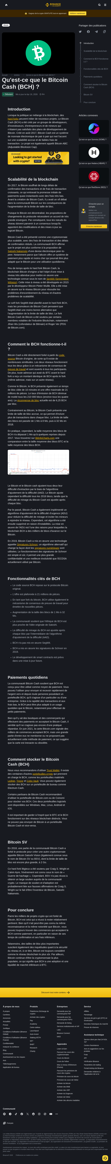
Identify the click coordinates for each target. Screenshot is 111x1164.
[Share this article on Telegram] (96, 31)
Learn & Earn (62, 1049)
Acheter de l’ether (63, 1097)
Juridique (6, 1028)
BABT (32, 1044)
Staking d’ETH (35, 1038)
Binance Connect (63, 1033)
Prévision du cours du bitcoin (68, 1076)
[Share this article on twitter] (80, 31)
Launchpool (34, 1031)
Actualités (6, 1021)
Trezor (19, 781)
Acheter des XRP (63, 1090)
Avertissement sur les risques (14, 1057)
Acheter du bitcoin (64, 1083)
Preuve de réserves (91, 1027)
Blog (4, 1050)
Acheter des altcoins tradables (68, 1100)
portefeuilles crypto (43, 774)
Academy (33, 1024)
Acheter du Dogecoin (65, 1094)
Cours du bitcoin (63, 1058)
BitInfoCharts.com (45, 438)
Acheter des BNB (63, 1087)
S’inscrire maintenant (94, 226)
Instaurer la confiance (11, 1047)
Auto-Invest (34, 1034)
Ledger (11, 781)
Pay (31, 1020)
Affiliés (86, 1011)
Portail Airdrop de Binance (94, 1068)
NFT (31, 1041)
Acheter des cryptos (37, 1017)
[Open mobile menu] (105, 5)
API (85, 1058)
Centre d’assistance (91, 1045)
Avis (4, 1060)
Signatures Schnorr (27, 544)
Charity (32, 1051)
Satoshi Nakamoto (17, 251)
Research (33, 1048)
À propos (6, 1011)
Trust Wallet (53, 770)
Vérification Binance (91, 1061)
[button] (105, 4)
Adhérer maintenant (77, 13)
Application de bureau (11, 1067)
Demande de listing (64, 1023)
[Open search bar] (98, 5)
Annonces (6, 1018)
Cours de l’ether (63, 1061)
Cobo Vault (32, 781)
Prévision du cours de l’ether (67, 1080)
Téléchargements (9, 1064)
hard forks (13, 118)
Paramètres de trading (92, 1065)
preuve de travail (17, 369)
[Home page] (53, 5)
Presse (5, 1025)
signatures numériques (47, 548)
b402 (59, 1037)
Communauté (8, 1054)
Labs (59, 1030)
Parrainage (88, 1015)
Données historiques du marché (96, 1024)
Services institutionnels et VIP (68, 1026)
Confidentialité (8, 1043)
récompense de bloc (28, 400)
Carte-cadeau (35, 1027)
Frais (86, 1055)
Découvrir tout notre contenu (55, 992)
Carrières (6, 1015)
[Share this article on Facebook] (88, 31)
